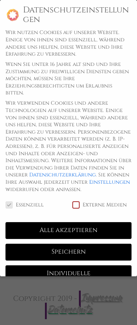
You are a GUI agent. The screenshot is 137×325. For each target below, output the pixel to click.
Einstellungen (109, 176)
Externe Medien (99, 198)
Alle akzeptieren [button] (68, 224)
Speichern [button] (69, 246)
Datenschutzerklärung (62, 169)
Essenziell (24, 198)
